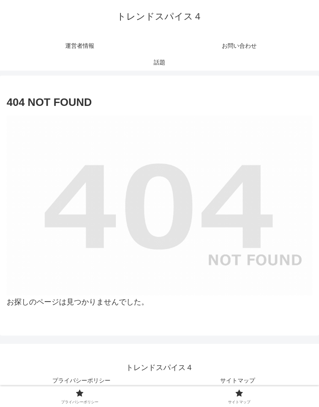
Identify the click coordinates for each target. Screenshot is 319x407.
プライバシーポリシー (81, 380)
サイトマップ (237, 380)
